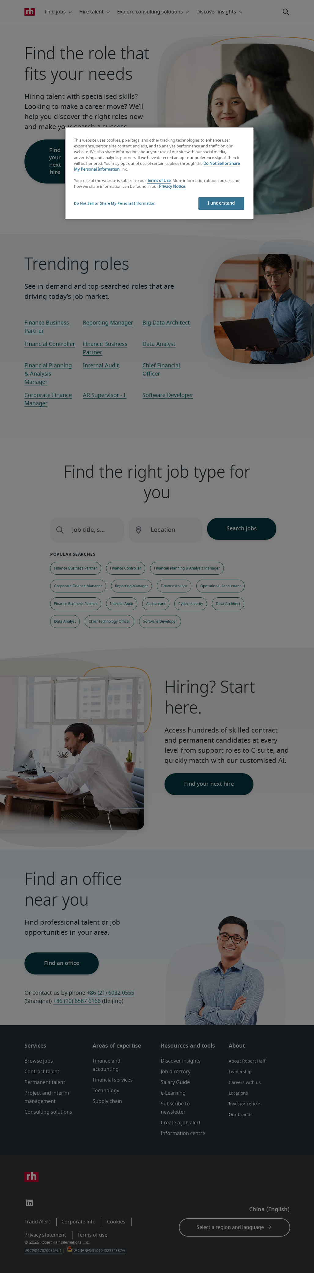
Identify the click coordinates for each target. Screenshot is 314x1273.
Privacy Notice (172, 187)
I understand (221, 203)
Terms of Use (159, 181)
